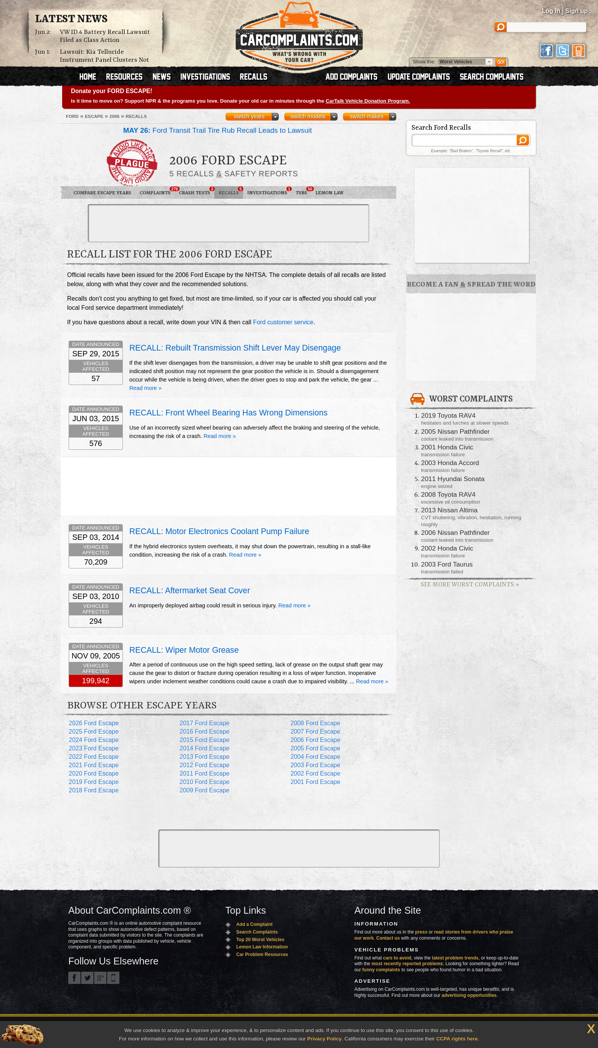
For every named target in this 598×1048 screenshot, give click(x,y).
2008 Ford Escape (316, 723)
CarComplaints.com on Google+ (100, 978)
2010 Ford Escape (205, 782)
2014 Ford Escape (205, 748)
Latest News (71, 19)
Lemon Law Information (262, 947)
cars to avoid (397, 958)
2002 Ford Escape (316, 773)
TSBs (303, 191)
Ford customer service (283, 322)
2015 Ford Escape (205, 740)
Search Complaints (257, 932)
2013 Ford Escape (205, 756)
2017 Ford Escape (205, 723)
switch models (307, 116)
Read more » (145, 388)
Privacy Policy (324, 1039)
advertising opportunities (469, 995)
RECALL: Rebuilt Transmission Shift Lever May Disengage (235, 348)
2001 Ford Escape (316, 782)
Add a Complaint (254, 924)
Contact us (388, 938)
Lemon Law (329, 193)
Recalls (231, 191)
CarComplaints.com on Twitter (87, 978)
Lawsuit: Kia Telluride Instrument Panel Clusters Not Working (104, 60)
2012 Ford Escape (205, 765)
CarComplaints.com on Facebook (74, 978)
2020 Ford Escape (94, 773)
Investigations (269, 191)
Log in (551, 11)
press (421, 932)
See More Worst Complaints (470, 584)
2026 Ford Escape (94, 723)
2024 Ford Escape (94, 740)
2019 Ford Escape (94, 782)
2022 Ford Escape (94, 756)
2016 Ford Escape (205, 731)
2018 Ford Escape (94, 790)
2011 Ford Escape (205, 773)
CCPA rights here (457, 1039)
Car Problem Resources (262, 954)
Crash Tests (196, 191)
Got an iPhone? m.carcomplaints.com (113, 978)
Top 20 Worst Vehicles (260, 939)
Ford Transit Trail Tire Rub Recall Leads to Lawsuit (217, 130)
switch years (249, 116)
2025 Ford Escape (94, 731)
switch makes (367, 116)
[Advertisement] (228, 223)
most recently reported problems (407, 963)
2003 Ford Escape (316, 765)
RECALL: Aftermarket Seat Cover (189, 590)
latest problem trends (455, 958)
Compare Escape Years (102, 193)
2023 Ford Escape (94, 748)
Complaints (157, 191)
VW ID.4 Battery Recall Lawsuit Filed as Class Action (105, 36)
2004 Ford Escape (316, 756)
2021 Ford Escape (94, 765)
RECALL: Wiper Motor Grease (184, 650)
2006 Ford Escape (316, 740)
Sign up (576, 11)
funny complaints (381, 969)
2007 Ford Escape (316, 731)
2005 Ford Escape (316, 748)
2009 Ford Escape (205, 790)
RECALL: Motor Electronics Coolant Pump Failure (219, 531)
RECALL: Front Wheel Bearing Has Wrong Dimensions (228, 412)
